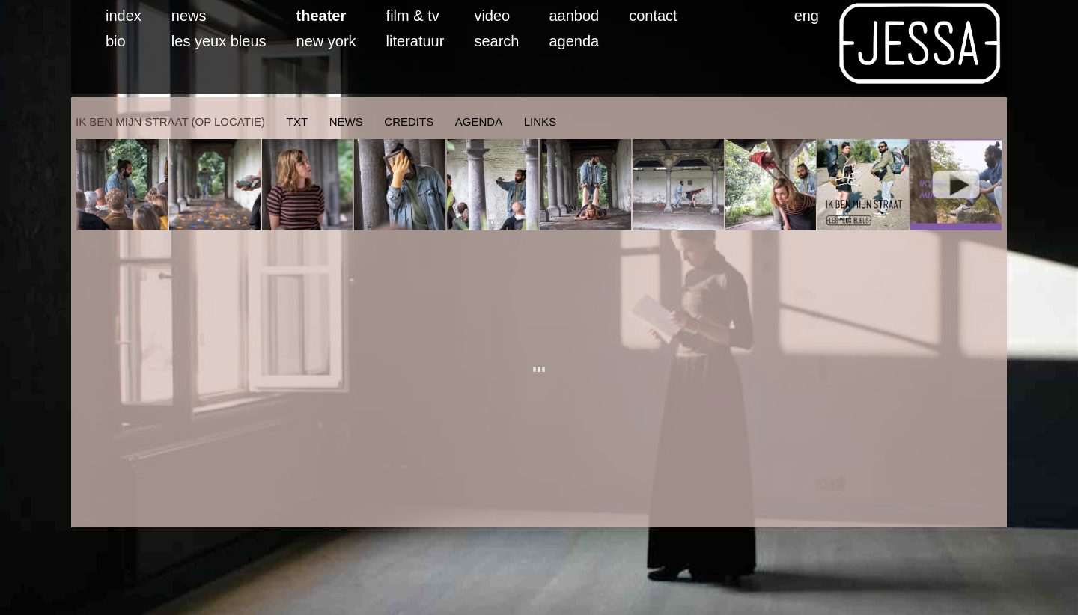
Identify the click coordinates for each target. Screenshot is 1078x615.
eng (806, 15)
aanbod (574, 15)
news (189, 15)
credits (408, 121)
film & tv (412, 15)
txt (297, 121)
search (496, 41)
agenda (574, 41)
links (540, 121)
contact (653, 15)
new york (326, 41)
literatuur (415, 41)
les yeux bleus (219, 41)
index (123, 15)
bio (116, 41)
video (492, 15)
